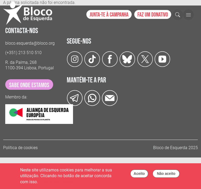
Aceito (139, 175)
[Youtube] (162, 58)
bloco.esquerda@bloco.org (30, 43)
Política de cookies (20, 147)
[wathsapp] (92, 97)
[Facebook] (110, 58)
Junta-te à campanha (109, 14)
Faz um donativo (152, 14)
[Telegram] (75, 97)
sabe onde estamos (29, 85)
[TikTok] (92, 58)
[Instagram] (75, 58)
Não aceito (166, 175)
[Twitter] (127, 58)
